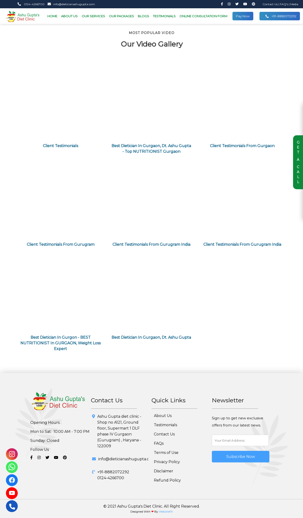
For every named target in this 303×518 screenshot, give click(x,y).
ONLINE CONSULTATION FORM (203, 16)
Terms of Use (166, 452)
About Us (163, 415)
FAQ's (284, 4)
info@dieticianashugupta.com (70, 4)
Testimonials (165, 425)
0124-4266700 (31, 4)
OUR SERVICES (93, 16)
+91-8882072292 (280, 16)
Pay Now (243, 16)
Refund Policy (167, 480)
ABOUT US (69, 16)
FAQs (159, 443)
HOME (52, 16)
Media (294, 4)
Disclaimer (163, 471)
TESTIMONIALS (164, 16)
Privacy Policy (167, 462)
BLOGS (143, 16)
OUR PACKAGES (121, 16)
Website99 (166, 511)
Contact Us (270, 4)
